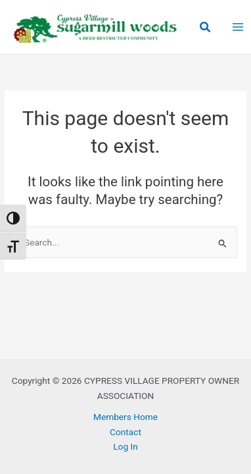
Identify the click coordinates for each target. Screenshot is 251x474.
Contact (125, 432)
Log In (125, 446)
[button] (206, 27)
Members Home (125, 416)
